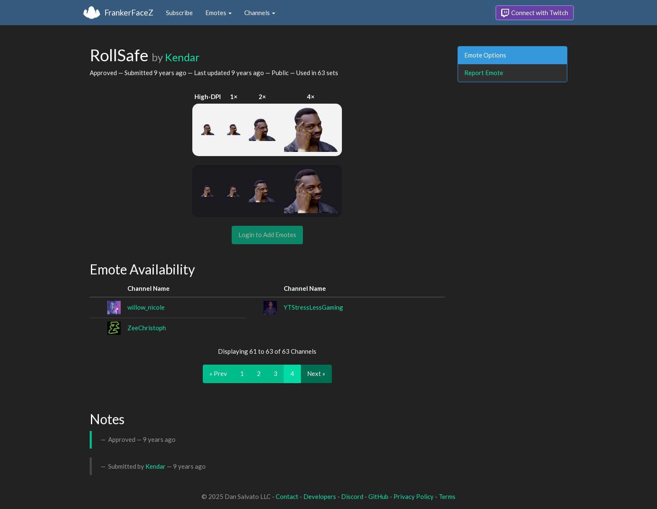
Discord (352, 496)
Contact (287, 496)
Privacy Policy (413, 496)
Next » (316, 373)
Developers (319, 496)
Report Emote (483, 72)
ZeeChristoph (146, 328)
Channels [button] (259, 12)
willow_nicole (146, 307)
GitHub (378, 496)
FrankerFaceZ (128, 12)
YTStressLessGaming (313, 307)
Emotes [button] (218, 12)
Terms (447, 496)
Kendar (182, 57)
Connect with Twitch (534, 13)
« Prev (218, 373)
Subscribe (179, 12)
